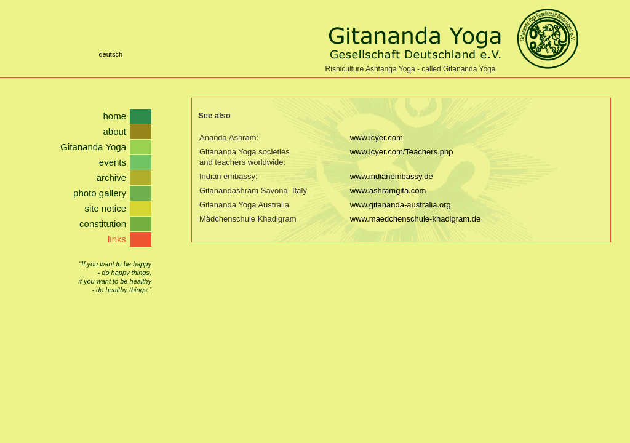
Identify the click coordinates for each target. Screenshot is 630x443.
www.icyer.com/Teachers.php (401, 151)
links (117, 239)
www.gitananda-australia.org (400, 204)
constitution (102, 223)
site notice (105, 208)
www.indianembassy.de (391, 176)
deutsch (110, 54)
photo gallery (99, 193)
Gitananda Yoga (93, 147)
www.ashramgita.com (388, 190)
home (114, 116)
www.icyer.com (376, 137)
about (114, 131)
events (112, 162)
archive (111, 177)
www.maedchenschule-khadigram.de (415, 218)
